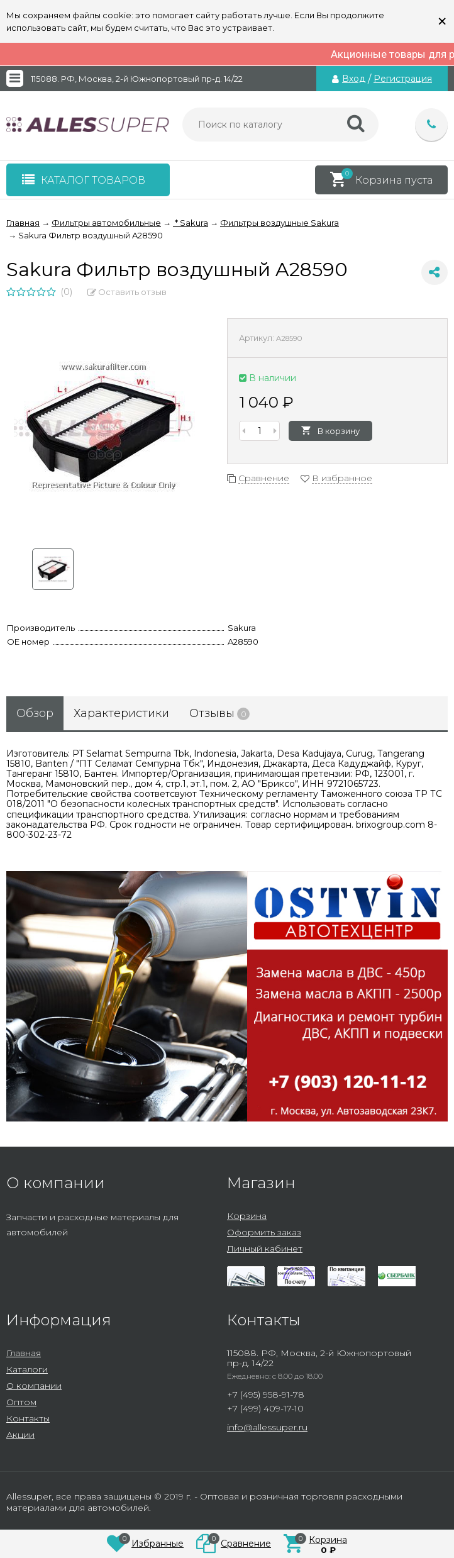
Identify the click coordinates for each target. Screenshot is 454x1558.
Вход (353, 79)
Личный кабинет (264, 1248)
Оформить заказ (264, 1232)
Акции (20, 1434)
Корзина (247, 1215)
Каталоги (27, 1369)
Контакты (28, 1418)
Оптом (21, 1402)
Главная (23, 1353)
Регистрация (403, 79)
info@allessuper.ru (267, 1427)
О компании (34, 1385)
